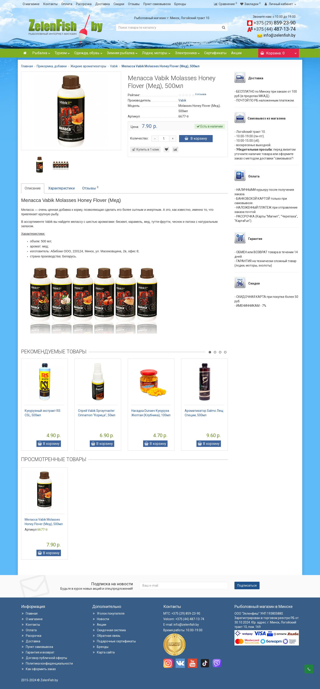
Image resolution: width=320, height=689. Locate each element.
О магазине (31, 4)
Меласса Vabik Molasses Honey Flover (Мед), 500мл (44, 522)
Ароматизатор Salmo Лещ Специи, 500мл (204, 413)
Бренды (180, 4)
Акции (236, 53)
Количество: (139, 138)
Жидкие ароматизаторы (88, 66)
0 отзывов (200, 94)
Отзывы (134, 4)
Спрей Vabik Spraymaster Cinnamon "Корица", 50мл (96, 413)
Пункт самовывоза (157, 4)
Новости (100, 619)
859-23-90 (275, 23)
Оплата (66, 4)
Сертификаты (215, 53)
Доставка (102, 4)
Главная (27, 66)
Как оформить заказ (38, 669)
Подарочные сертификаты (114, 641)
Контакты (50, 4)
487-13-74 (275, 29)
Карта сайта (103, 652)
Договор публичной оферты (44, 658)
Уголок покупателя (108, 613)
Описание (33, 188)
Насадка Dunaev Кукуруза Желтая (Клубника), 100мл (150, 413)
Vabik (114, 66)
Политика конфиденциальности (47, 663)
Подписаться (247, 585)
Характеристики (61, 188)
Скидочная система (109, 630)
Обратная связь (106, 635)
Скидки (119, 4)
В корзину (196, 138)
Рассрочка (84, 4)
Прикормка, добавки (52, 66)
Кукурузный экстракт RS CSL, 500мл (42, 413)
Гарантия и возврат (37, 652)
